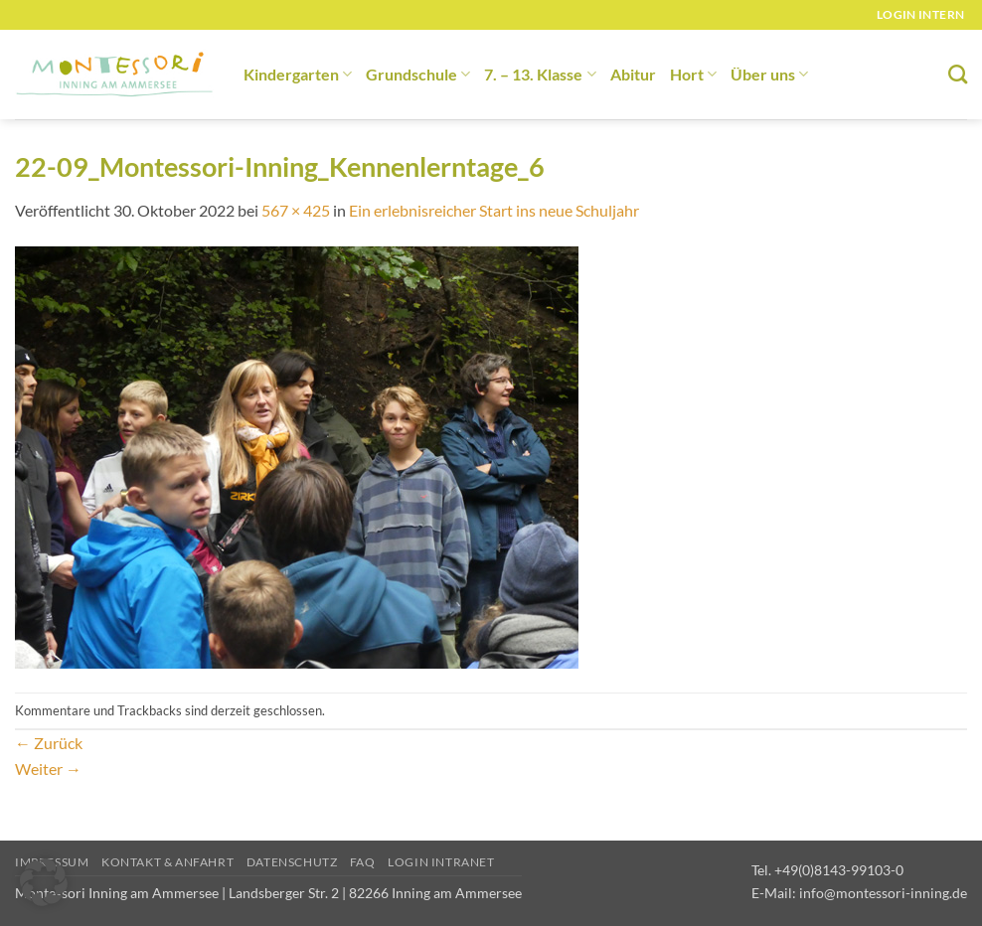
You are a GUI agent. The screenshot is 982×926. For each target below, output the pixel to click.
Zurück (48, 742)
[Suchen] (957, 74)
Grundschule (418, 74)
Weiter (48, 768)
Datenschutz (292, 861)
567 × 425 (295, 210)
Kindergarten (298, 74)
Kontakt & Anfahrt (167, 861)
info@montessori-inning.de (883, 892)
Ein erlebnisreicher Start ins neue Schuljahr (494, 210)
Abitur (633, 74)
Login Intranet (441, 861)
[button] (43, 882)
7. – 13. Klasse (539, 74)
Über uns (769, 74)
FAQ (363, 861)
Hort (693, 74)
